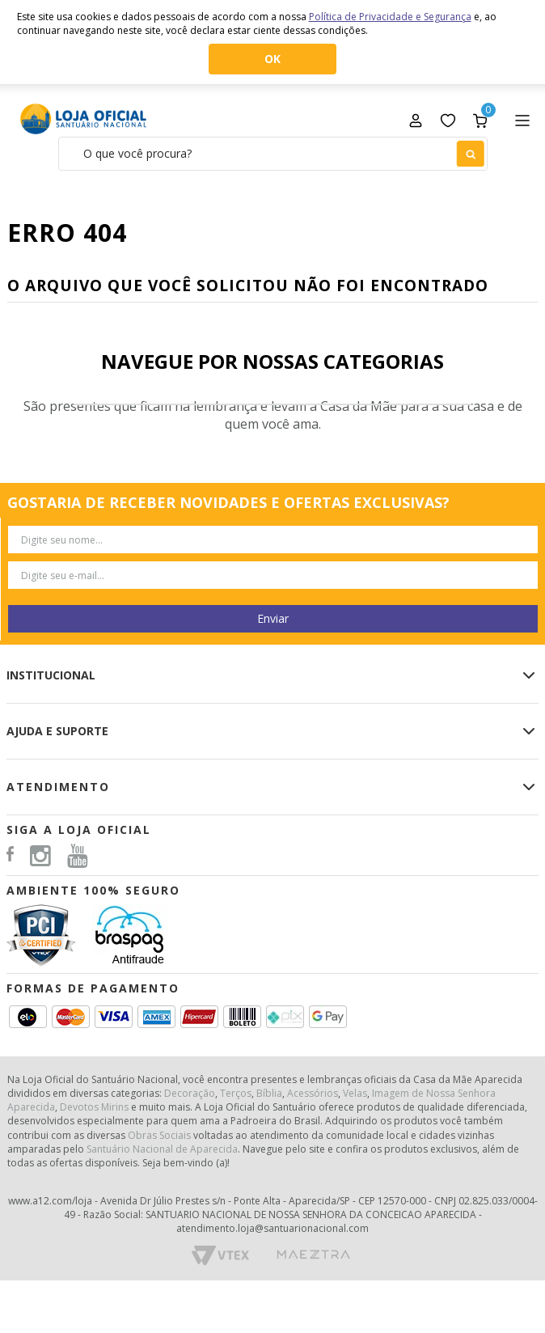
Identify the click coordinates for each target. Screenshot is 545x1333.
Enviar (273, 618)
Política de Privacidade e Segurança (390, 16)
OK (272, 58)
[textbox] (273, 154)
